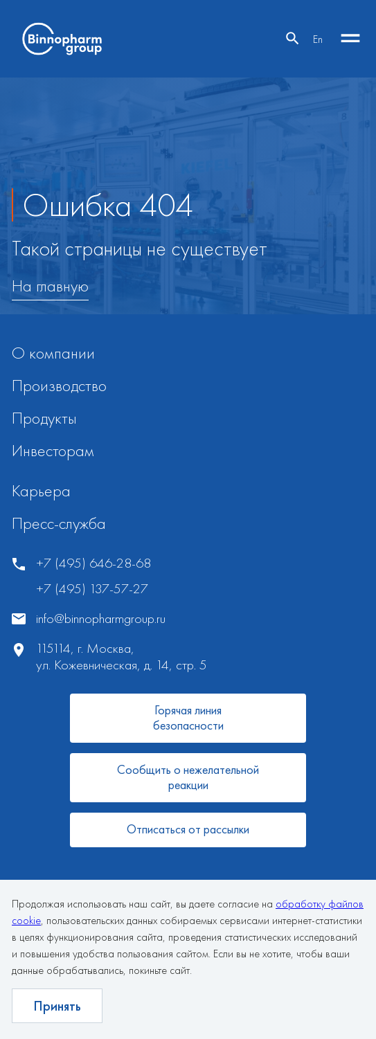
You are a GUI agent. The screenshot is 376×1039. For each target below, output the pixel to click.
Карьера (41, 490)
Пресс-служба (59, 523)
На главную (50, 286)
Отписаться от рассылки (188, 829)
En (318, 39)
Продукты (44, 417)
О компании (53, 352)
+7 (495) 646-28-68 (93, 563)
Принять (57, 1006)
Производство (59, 385)
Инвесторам (53, 450)
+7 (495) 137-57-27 (92, 588)
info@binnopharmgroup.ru (100, 618)
